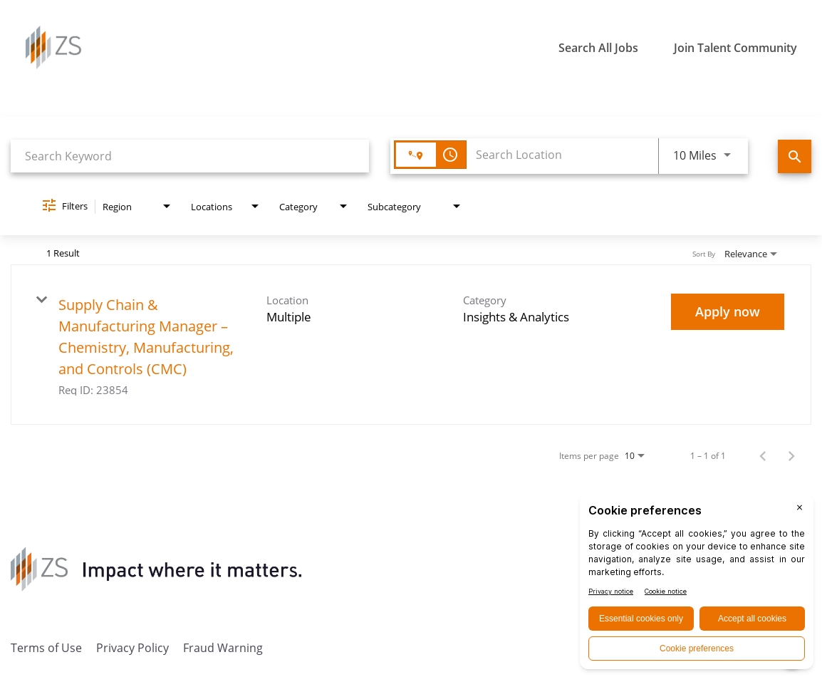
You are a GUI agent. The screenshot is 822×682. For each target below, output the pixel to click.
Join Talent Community (735, 47)
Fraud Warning (223, 647)
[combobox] (190, 155)
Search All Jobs (598, 47)
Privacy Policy (132, 647)
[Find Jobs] (794, 156)
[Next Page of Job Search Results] (791, 455)
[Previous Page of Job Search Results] (763, 455)
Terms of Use (46, 647)
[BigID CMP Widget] (696, 584)
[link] (411, 344)
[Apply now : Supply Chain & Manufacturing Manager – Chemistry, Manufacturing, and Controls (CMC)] (727, 312)
